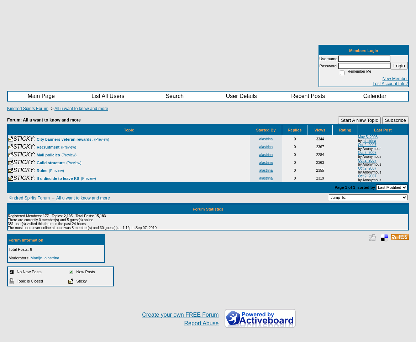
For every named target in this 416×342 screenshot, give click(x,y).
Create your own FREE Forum (180, 315)
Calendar (374, 96)
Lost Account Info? (390, 83)
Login (399, 65)
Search (174, 96)
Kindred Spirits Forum (27, 108)
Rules (42, 171)
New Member (395, 78)
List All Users (107, 96)
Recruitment (48, 147)
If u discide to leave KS (58, 178)
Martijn (36, 258)
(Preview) (101, 139)
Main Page (41, 96)
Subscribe (395, 120)
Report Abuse (201, 323)
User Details (241, 96)
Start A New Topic (359, 120)
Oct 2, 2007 (367, 145)
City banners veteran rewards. (65, 139)
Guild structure (51, 163)
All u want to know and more (81, 108)
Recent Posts (308, 96)
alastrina (266, 139)
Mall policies (48, 155)
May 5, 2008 (368, 137)
